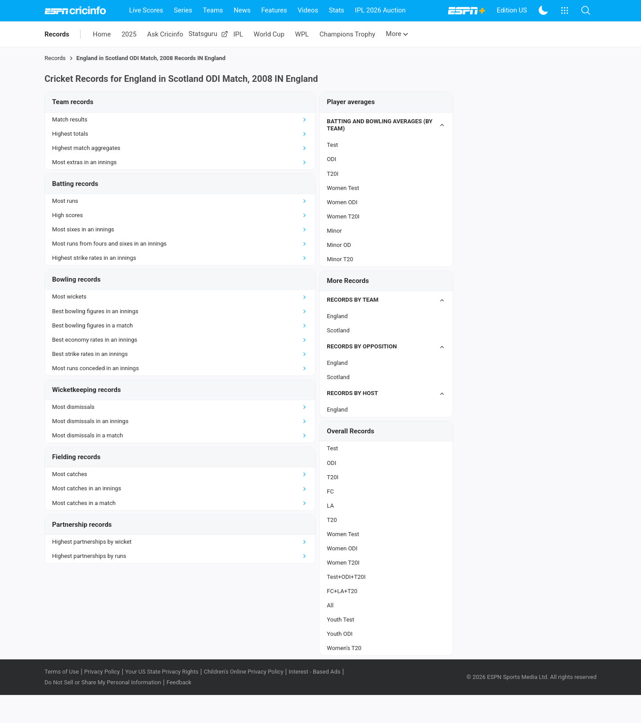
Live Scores (146, 10)
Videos (308, 10)
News (242, 10)
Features (274, 10)
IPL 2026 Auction (380, 10)
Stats (337, 10)
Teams (213, 10)
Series (183, 10)
